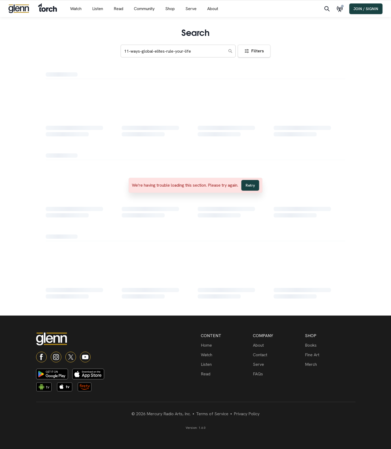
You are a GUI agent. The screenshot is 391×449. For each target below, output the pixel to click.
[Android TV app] (45, 388)
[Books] (330, 345)
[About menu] (212, 8)
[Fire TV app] (87, 388)
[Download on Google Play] (52, 374)
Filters (254, 51)
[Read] (226, 374)
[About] (278, 345)
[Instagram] (56, 357)
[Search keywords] (178, 51)
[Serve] (278, 364)
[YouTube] (85, 357)
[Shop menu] (170, 8)
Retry (250, 185)
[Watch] (226, 355)
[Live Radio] (340, 8)
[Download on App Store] (88, 374)
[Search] (327, 8)
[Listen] (226, 364)
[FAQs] (278, 374)
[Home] (226, 345)
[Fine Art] (330, 355)
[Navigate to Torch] (47, 8)
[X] (70, 357)
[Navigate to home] (18, 9)
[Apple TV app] (66, 388)
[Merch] (330, 364)
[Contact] (278, 355)
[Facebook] (41, 357)
